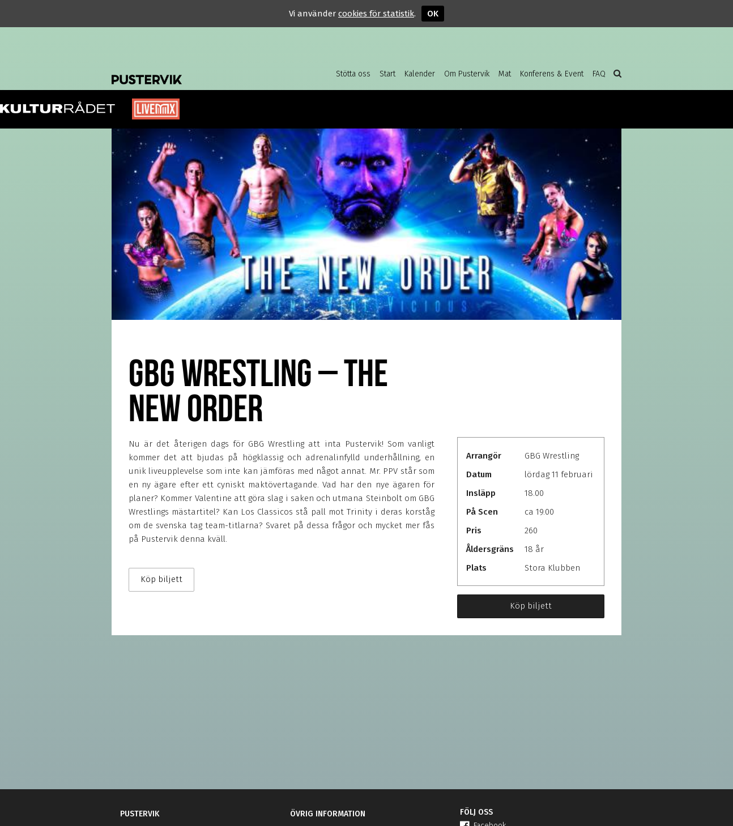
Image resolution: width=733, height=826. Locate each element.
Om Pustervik (466, 74)
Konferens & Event (551, 74)
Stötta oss (353, 74)
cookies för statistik (376, 13)
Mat (504, 74)
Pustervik (202, 71)
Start (387, 74)
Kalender (419, 74)
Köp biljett (531, 606)
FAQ (599, 74)
